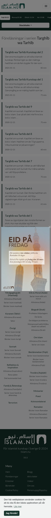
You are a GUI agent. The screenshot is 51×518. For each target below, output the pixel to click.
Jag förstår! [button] (12, 513)
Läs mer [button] (18, 506)
